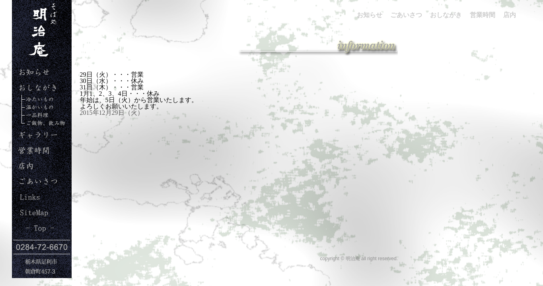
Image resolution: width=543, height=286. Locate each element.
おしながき (446, 15)
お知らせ (369, 15)
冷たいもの (38, 102)
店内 (509, 15)
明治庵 (37, 59)
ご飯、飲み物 (37, 126)
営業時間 (28, 157)
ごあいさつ (34, 188)
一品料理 (30, 118)
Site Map (29, 219)
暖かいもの (34, 110)
